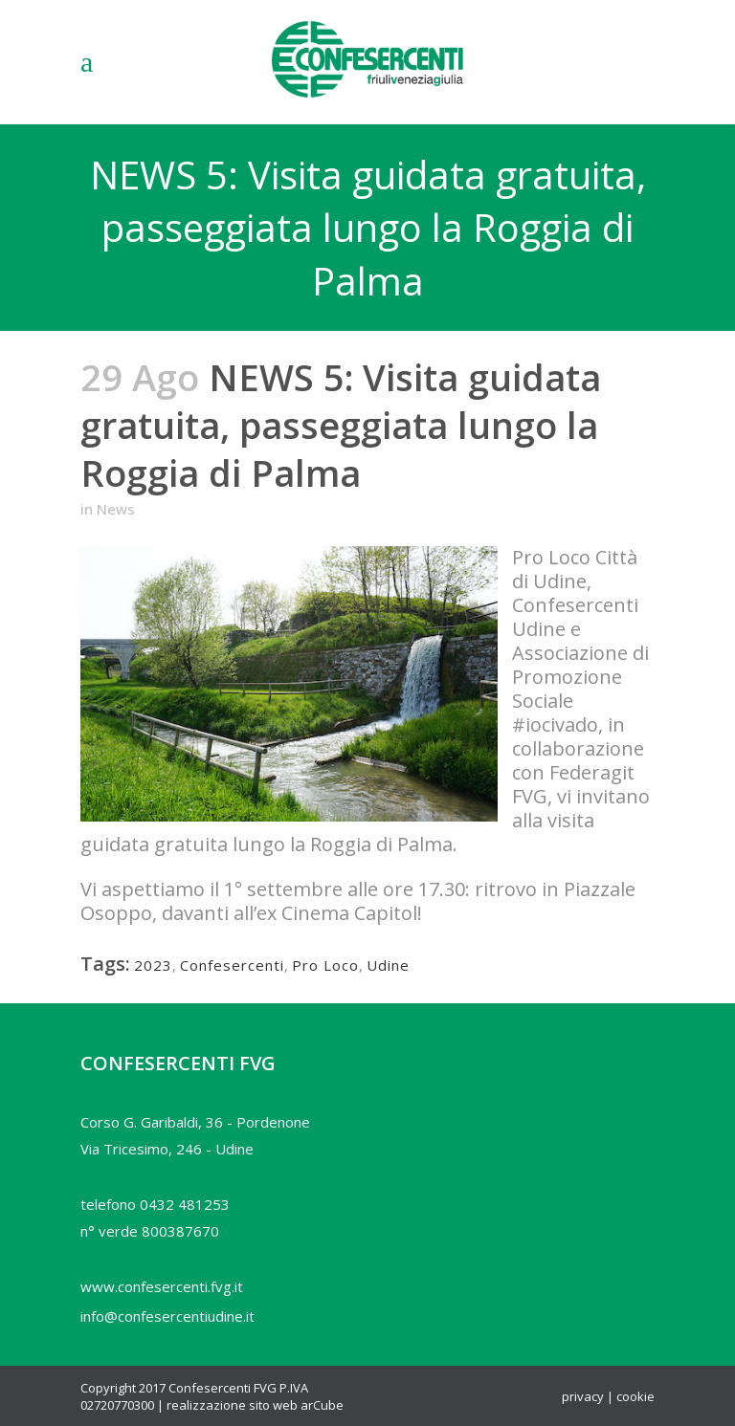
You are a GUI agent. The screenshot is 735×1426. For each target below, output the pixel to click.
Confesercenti (232, 965)
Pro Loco (325, 965)
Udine (388, 965)
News (116, 508)
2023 (153, 965)
